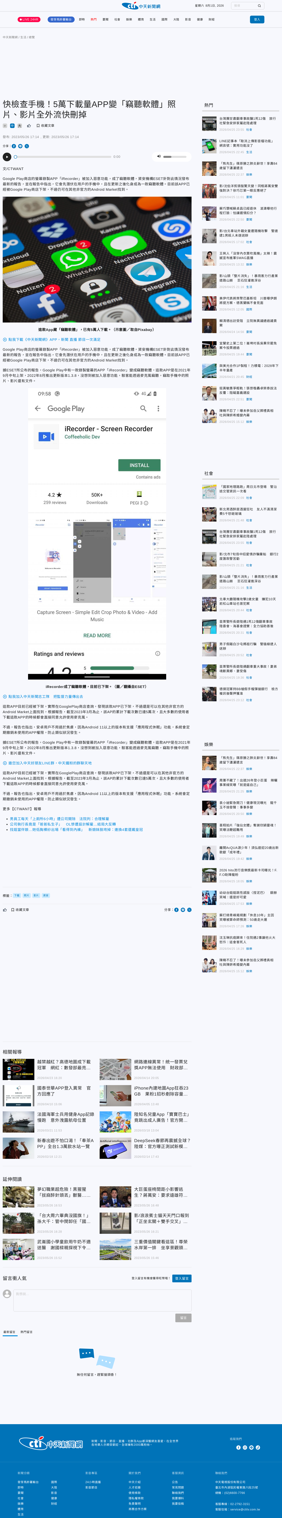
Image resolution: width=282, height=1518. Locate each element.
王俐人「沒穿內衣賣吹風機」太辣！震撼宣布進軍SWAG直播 (248, 260)
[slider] (62, 162)
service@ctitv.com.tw (245, 1514)
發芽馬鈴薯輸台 (61, 24)
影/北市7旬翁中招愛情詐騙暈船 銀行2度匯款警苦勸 (248, 561)
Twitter (232, 1452)
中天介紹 (135, 1486)
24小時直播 (93, 1486)
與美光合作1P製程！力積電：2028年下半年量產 (249, 373)
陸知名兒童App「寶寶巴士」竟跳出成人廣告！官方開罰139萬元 (162, 1122)
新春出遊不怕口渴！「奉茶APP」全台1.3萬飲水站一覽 (65, 1148)
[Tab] (28, 1337)
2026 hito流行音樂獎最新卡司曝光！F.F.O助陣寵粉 (248, 877)
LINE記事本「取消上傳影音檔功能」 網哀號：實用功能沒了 (248, 148)
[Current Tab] (10, 1337)
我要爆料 (178, 1503)
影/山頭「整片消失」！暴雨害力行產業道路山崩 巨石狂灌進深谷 (248, 283)
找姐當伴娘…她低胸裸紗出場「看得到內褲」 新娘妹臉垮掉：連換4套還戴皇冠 (76, 834)
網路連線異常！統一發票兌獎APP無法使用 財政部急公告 (161, 1069)
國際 (165, 24)
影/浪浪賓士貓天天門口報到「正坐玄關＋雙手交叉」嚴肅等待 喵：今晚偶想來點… (161, 1223)
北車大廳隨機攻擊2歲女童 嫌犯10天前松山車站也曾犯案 (247, 606)
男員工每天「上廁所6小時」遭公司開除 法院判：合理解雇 (59, 824)
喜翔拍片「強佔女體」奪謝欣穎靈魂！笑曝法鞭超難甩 (248, 832)
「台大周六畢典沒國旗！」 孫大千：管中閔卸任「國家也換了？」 (66, 1223)
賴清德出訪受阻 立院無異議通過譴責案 (248, 328)
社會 (117, 24)
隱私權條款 (136, 1503)
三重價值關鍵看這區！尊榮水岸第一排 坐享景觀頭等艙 (161, 1249)
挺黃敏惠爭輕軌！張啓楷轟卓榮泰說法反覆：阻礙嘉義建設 (248, 395)
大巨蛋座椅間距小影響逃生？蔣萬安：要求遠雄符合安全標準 (161, 1197)
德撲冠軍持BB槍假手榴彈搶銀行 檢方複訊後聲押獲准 (248, 696)
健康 (200, 24)
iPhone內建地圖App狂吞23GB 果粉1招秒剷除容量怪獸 (161, 1096)
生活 (153, 24)
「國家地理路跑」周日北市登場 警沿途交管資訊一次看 (248, 494)
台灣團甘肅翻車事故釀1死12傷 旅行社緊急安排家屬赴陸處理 (247, 126)
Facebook (238, 1452)
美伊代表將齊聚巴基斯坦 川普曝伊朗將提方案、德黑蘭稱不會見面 (248, 305)
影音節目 (91, 1492)
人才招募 (135, 1492)
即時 (82, 24)
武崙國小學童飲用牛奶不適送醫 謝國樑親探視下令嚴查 (64, 1249)
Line (251, 1452)
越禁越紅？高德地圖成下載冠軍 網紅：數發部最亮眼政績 (64, 1069)
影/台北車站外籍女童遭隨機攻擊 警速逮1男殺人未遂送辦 (248, 238)
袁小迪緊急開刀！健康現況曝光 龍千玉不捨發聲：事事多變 (248, 810)
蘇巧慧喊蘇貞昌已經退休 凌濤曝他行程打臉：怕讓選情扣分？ (248, 215)
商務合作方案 (138, 1513)
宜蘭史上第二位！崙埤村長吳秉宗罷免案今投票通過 (248, 350)
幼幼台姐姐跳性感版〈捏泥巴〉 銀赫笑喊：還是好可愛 (248, 900)
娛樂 (129, 24)
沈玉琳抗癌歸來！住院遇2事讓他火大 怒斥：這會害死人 (249, 945)
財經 (212, 24)
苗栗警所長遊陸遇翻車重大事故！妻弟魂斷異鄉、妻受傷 (248, 673)
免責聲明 (135, 1508)
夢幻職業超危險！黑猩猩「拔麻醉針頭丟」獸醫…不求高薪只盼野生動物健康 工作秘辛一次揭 (64, 1197)
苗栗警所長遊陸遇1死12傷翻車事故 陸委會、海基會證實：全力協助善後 (247, 629)
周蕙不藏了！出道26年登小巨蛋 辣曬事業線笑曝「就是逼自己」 (248, 787)
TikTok (258, 1452)
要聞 (106, 24)
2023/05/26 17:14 (25, 141)
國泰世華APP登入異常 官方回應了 (64, 1095)
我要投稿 (178, 1508)
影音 (188, 24)
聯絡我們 (178, 1497)
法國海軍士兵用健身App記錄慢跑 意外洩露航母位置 (65, 1122)
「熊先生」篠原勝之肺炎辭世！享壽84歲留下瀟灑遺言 (248, 170)
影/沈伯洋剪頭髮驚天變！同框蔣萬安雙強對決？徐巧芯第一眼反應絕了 (248, 193)
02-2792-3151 (240, 1508)
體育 (141, 24)
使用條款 (135, 1497)
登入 (257, 24)
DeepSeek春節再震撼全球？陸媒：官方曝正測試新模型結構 (162, 1148)
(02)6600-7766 (234, 1497)
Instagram (245, 1452)
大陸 (176, 24)
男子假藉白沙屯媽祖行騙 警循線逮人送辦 (248, 651)
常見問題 (178, 1492)
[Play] (7, 161)
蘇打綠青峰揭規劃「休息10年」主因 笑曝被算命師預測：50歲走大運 (248, 922)
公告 (175, 1486)
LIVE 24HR (30, 24)
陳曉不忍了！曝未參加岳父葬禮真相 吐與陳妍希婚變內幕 (248, 418)
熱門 (94, 24)
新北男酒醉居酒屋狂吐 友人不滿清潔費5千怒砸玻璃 (248, 516)
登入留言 (182, 1283)
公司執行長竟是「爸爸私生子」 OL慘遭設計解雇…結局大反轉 (63, 829)
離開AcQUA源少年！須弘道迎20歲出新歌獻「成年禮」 (249, 855)
